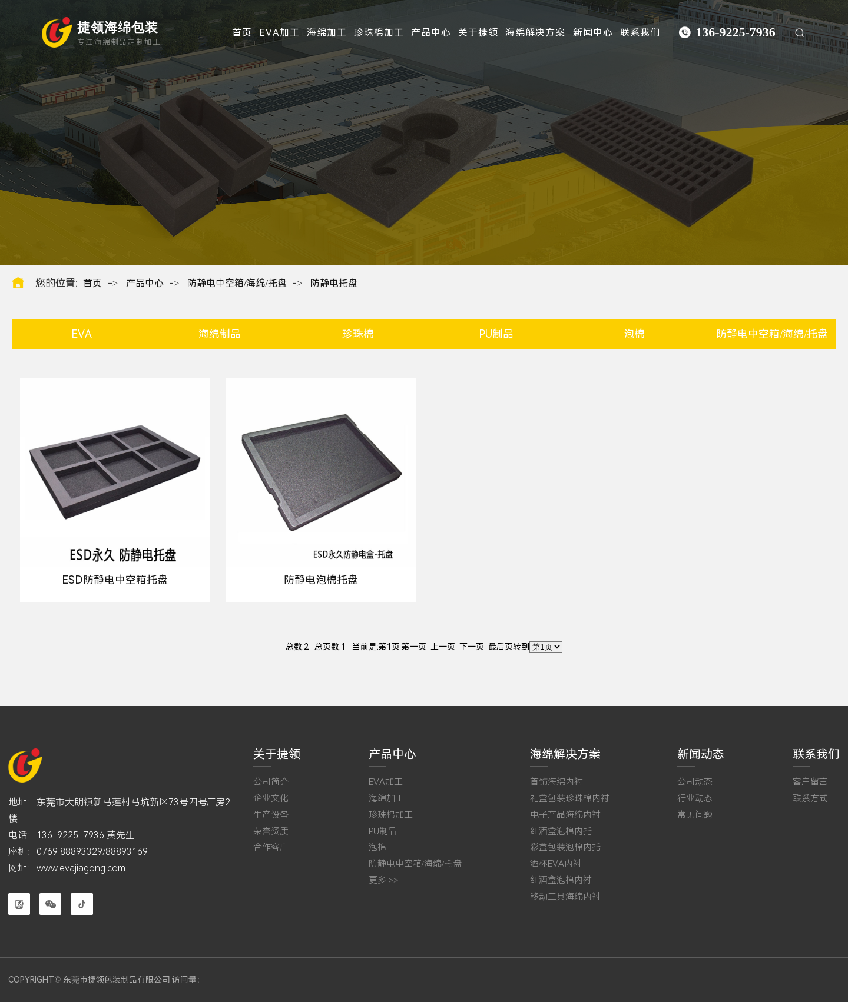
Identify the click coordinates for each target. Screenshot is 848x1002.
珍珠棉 (358, 334)
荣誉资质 (271, 831)
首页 (242, 32)
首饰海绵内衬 (556, 782)
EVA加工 (279, 32)
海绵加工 (327, 32)
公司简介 (271, 782)
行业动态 (695, 798)
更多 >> (384, 880)
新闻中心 (593, 32)
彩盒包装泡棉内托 (565, 847)
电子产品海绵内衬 (565, 815)
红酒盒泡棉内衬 (561, 880)
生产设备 (271, 815)
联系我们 (640, 32)
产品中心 (431, 32)
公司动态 (695, 782)
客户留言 (810, 782)
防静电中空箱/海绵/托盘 (237, 283)
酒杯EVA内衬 (556, 864)
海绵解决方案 (535, 32)
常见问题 (695, 815)
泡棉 (634, 334)
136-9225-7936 (735, 32)
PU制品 (496, 334)
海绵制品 (219, 334)
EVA (81, 334)
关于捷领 (478, 32)
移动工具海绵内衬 (565, 897)
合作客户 (271, 847)
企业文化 (271, 798)
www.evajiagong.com (81, 868)
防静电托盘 (333, 283)
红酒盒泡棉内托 (561, 831)
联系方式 (810, 798)
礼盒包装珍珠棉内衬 (570, 798)
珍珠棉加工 (379, 32)
